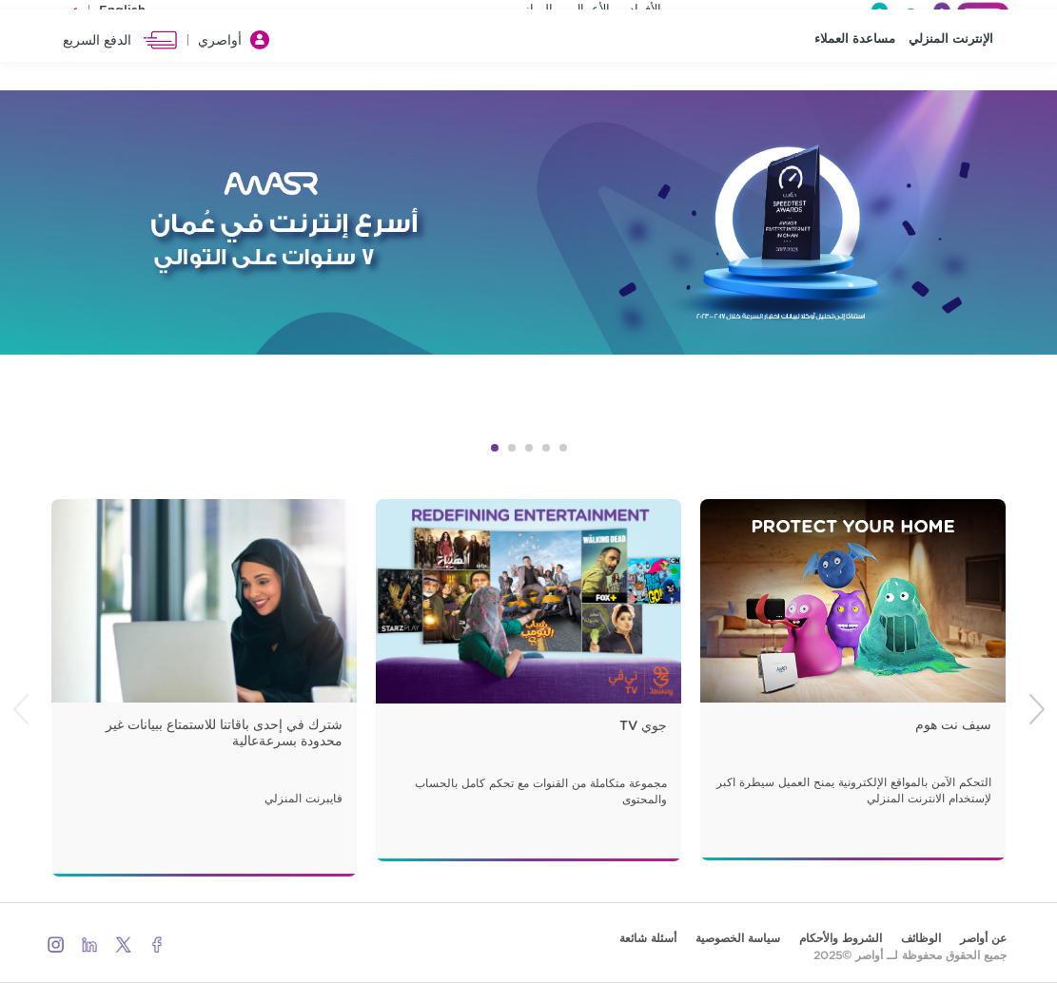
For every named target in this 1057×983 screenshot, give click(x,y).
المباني (534, 13)
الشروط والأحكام (840, 938)
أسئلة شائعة (647, 938)
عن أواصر (983, 938)
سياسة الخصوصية (737, 938)
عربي (65, 14)
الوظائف (921, 938)
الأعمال (591, 13)
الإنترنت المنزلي (951, 86)
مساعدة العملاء (854, 86)
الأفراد (645, 13)
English (122, 14)
